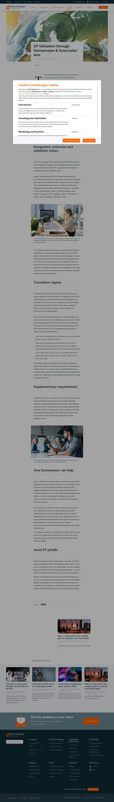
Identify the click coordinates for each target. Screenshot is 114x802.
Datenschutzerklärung (25, 94)
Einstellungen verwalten (71, 140)
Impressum (39, 94)
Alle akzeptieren (89, 140)
